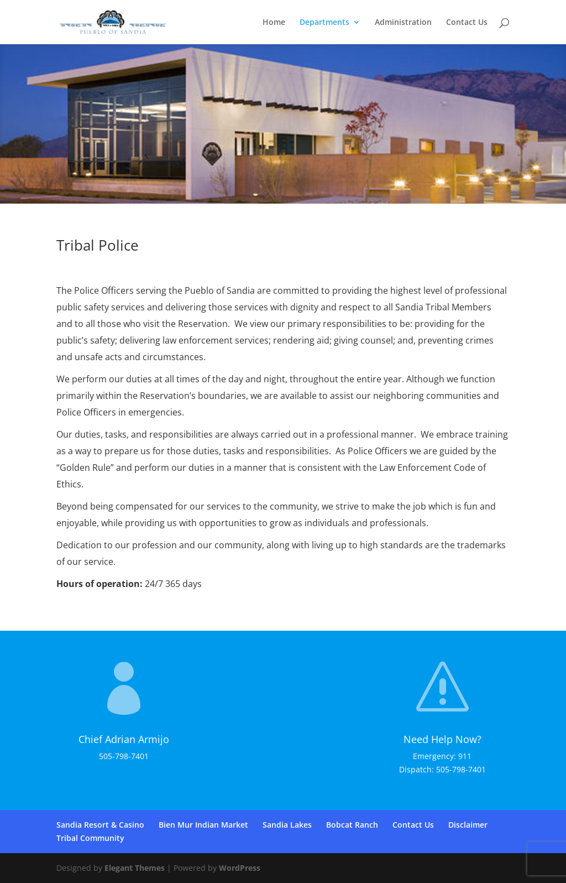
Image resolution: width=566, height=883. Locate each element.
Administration (403, 22)
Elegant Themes (134, 868)
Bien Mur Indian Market (203, 824)
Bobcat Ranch (352, 824)
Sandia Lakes (287, 824)
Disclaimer (468, 824)
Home (274, 22)
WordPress (239, 868)
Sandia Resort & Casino (100, 824)
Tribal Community (90, 838)
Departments (324, 22)
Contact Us (467, 22)
